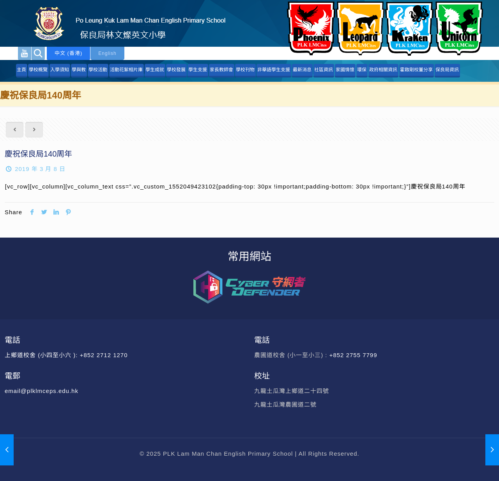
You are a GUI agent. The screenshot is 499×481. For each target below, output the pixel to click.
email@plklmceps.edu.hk (41, 391)
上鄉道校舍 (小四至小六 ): (42, 355)
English (107, 53)
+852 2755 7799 (354, 355)
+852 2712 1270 (104, 355)
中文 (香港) (68, 53)
